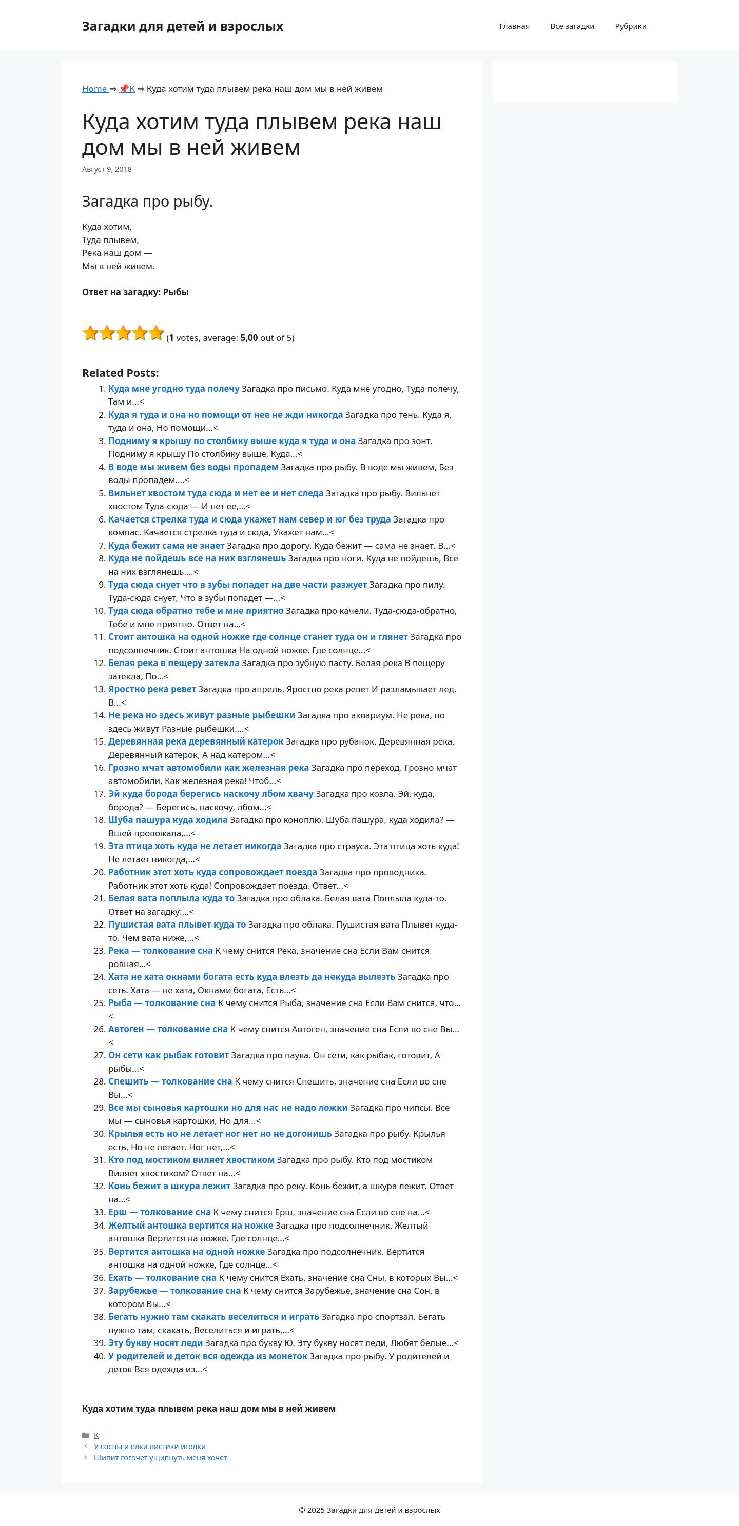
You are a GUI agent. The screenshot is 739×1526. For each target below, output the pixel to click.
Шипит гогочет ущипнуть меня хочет (160, 1457)
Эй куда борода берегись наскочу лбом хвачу (212, 793)
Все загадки (572, 26)
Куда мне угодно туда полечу (175, 388)
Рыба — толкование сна (163, 1003)
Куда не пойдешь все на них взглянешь (198, 558)
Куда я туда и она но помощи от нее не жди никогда (226, 414)
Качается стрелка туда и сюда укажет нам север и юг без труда (250, 519)
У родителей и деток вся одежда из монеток (209, 1356)
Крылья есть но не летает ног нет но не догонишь (221, 1133)
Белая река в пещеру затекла (175, 663)
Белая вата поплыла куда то (172, 898)
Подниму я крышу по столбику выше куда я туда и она (233, 441)
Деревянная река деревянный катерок (197, 741)
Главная (514, 26)
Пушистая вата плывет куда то (178, 924)
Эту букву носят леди (156, 1343)
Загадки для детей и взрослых (183, 25)
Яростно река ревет (153, 689)
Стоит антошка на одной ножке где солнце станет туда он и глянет (259, 636)
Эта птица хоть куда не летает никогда (196, 846)
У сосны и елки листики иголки (150, 1446)
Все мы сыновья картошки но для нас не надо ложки (229, 1107)
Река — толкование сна (162, 950)
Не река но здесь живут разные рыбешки (203, 715)
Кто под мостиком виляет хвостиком (192, 1160)
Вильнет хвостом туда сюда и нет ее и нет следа (217, 493)
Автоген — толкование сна (169, 1029)
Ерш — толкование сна (160, 1212)
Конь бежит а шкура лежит (170, 1186)
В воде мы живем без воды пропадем (194, 467)
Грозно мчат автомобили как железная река (210, 767)
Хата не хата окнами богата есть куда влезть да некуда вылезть (253, 976)
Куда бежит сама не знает (167, 545)
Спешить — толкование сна (171, 1081)
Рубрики (631, 26)
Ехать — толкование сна (163, 1277)
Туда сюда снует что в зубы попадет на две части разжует (238, 584)
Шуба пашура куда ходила (169, 820)
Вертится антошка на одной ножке (187, 1251)
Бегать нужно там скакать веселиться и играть (215, 1316)
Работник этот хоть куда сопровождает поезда (214, 872)
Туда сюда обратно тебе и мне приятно (197, 610)
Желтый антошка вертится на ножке (192, 1225)
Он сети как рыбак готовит (169, 1055)
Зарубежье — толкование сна (175, 1290)
